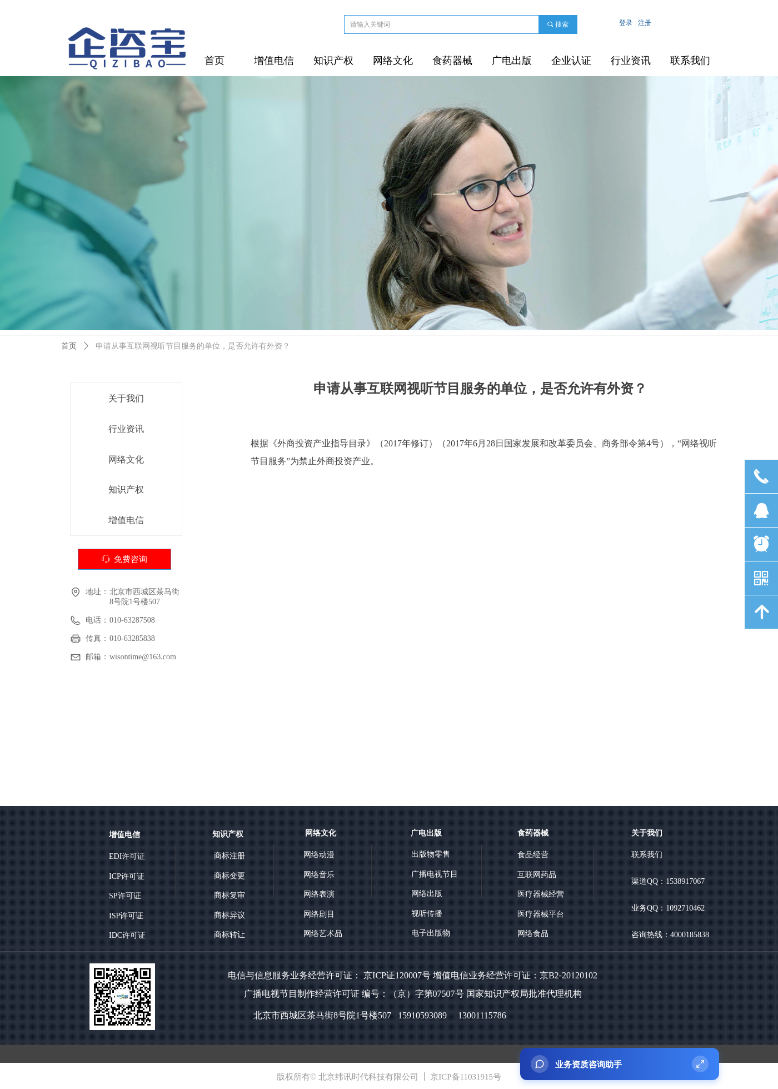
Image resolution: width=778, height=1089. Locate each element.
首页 (69, 346)
